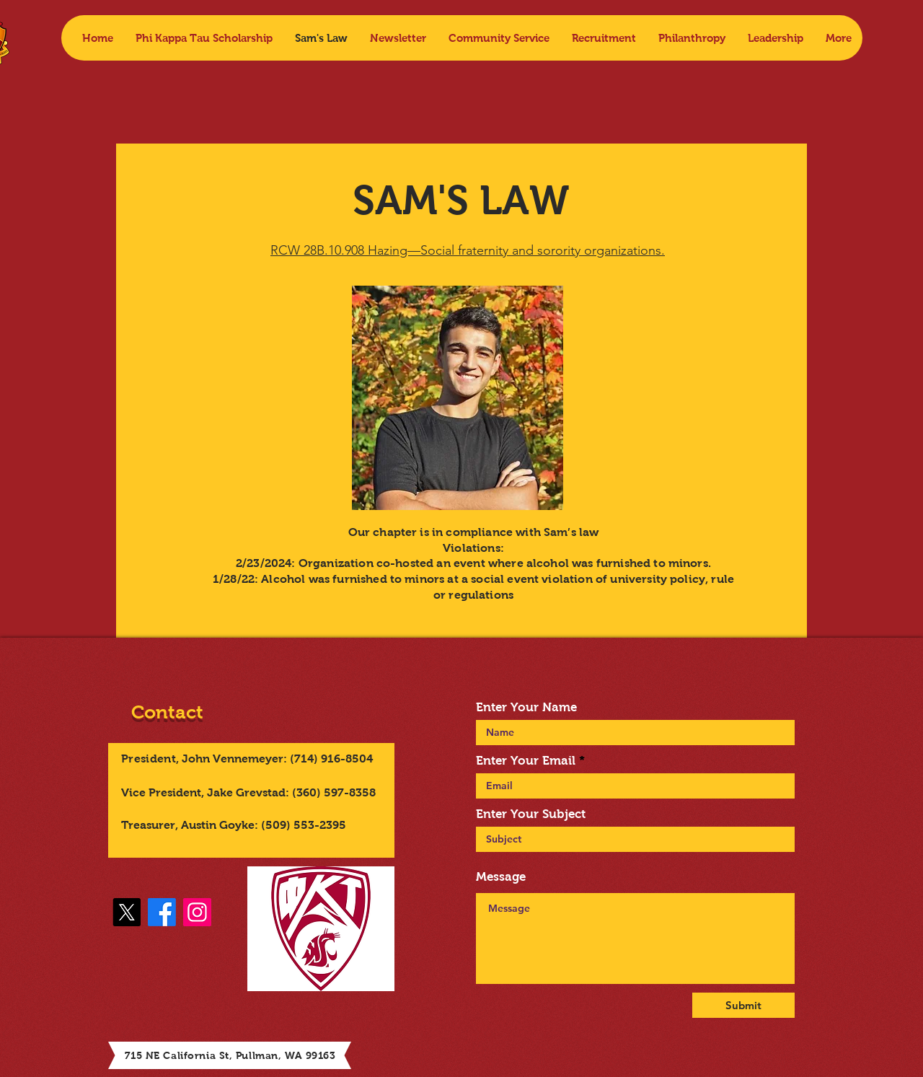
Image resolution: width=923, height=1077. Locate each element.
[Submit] (743, 1005)
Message (501, 877)
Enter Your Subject (531, 814)
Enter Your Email (525, 761)
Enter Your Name (526, 707)
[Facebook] (162, 912)
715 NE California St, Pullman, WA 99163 (230, 1055)
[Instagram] (197, 912)
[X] (126, 912)
